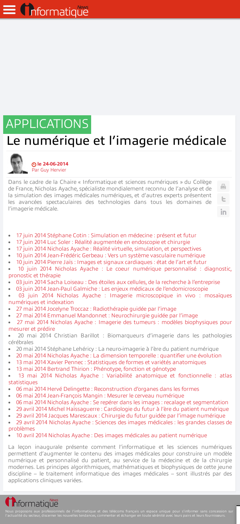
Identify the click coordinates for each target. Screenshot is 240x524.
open (9, 9)
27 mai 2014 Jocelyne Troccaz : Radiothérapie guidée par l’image (96, 309)
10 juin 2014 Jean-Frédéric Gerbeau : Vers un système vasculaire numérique (110, 255)
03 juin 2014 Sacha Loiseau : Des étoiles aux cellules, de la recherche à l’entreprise (118, 282)
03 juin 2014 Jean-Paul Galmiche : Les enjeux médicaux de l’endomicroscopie (112, 289)
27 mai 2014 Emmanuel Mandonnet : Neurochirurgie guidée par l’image (107, 315)
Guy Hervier (53, 170)
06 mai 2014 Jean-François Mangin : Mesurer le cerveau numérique (100, 396)
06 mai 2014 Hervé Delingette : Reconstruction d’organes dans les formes (107, 389)
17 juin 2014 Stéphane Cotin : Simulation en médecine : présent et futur (106, 235)
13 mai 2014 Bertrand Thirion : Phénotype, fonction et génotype (96, 369)
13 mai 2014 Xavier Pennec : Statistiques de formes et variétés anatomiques (111, 362)
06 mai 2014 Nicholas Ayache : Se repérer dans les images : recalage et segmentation (122, 402)
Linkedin (223, 211)
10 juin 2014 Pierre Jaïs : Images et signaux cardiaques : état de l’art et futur (111, 262)
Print (223, 186)
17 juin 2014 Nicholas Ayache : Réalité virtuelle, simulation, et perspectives (108, 249)
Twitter (223, 199)
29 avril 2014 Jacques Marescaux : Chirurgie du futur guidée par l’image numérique (120, 416)
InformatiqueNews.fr (54, 10)
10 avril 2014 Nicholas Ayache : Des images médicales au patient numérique (111, 435)
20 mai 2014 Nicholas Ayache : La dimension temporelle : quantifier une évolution (119, 355)
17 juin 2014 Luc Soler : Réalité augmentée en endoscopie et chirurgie (103, 242)
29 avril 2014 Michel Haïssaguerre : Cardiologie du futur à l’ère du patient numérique (122, 409)
